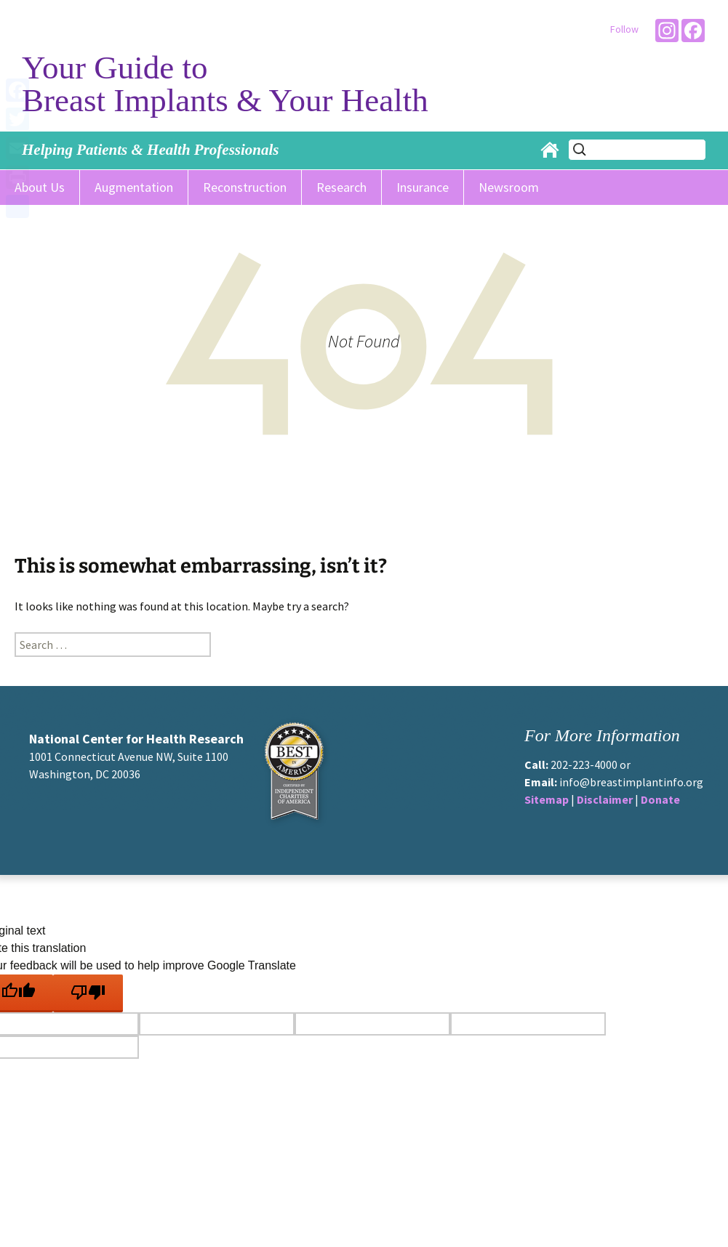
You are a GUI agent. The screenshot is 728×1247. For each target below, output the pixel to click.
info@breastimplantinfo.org (631, 782)
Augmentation (134, 187)
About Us (40, 187)
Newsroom (509, 187)
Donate (660, 799)
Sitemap (546, 799)
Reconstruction (245, 187)
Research (341, 187)
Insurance (422, 187)
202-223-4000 (584, 764)
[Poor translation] (88, 993)
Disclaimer (605, 799)
